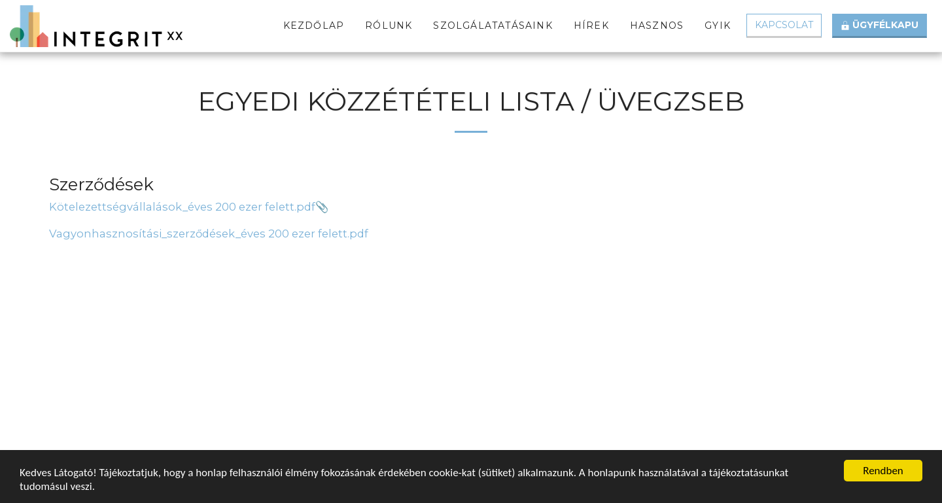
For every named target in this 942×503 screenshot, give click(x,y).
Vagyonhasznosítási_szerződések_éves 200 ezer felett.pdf (208, 233)
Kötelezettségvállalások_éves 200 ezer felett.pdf (182, 206)
